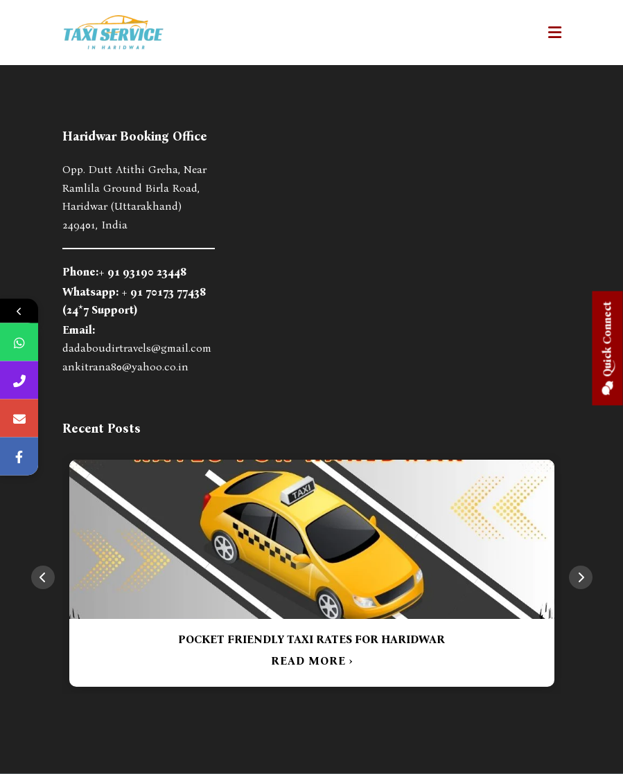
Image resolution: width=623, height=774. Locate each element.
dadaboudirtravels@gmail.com (136, 347)
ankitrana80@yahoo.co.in (125, 366)
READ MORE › (312, 660)
